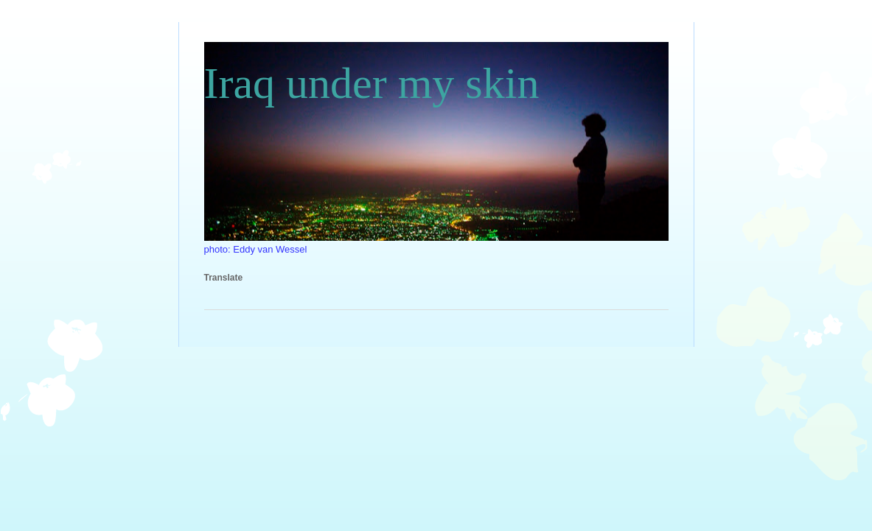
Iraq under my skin (372, 83)
